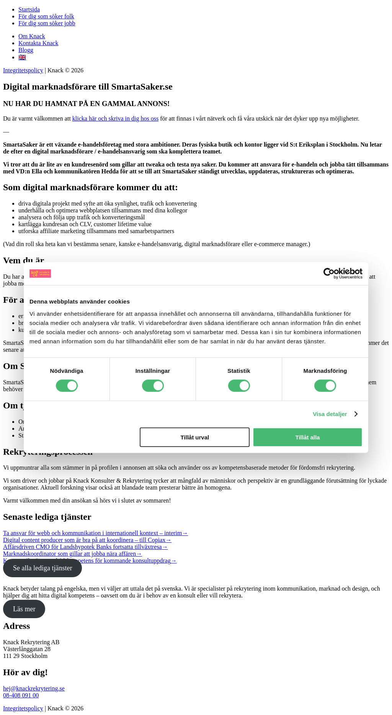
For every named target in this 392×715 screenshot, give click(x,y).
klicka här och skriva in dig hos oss (115, 118)
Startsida (29, 9)
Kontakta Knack (38, 43)
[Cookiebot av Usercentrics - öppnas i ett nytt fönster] (329, 273)
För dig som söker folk (46, 16)
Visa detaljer (330, 414)
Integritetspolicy (23, 70)
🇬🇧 (22, 57)
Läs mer (24, 609)
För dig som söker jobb (46, 23)
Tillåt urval (194, 437)
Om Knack (31, 36)
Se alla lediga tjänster (42, 568)
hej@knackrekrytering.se (34, 688)
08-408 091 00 (21, 695)
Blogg (25, 50)
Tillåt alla (307, 437)
